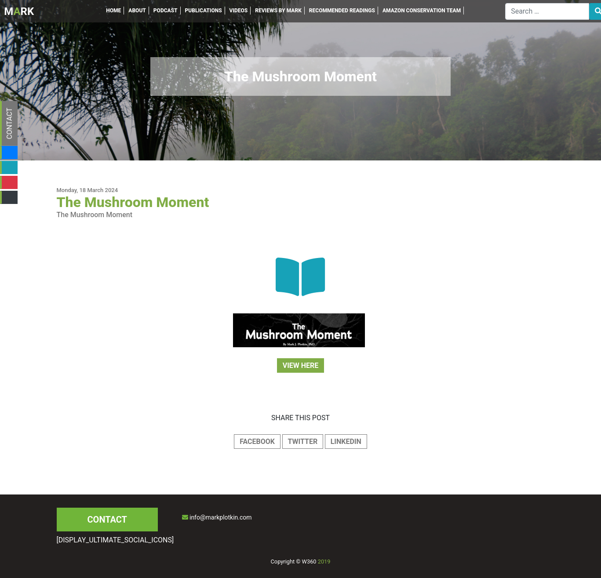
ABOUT (137, 10)
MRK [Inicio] (19, 11)
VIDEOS (238, 10)
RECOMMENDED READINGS (342, 10)
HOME (113, 10)
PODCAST (165, 10)
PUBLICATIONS (203, 10)
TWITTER (303, 441)
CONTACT (9, 123)
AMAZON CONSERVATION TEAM (421, 10)
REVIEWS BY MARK (278, 10)
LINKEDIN (346, 441)
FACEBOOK (257, 441)
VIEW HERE (301, 365)
